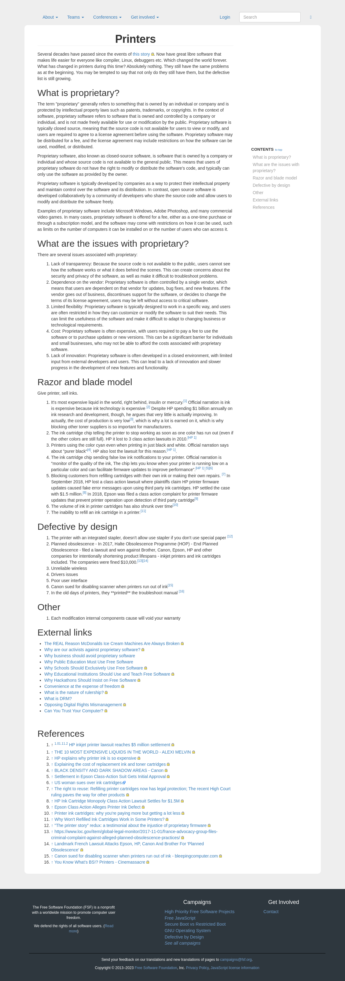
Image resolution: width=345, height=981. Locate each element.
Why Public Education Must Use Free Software (88, 661)
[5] (207, 468)
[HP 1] (192, 437)
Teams (75, 17)
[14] (145, 560)
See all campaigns (183, 943)
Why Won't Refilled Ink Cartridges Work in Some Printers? (109, 819)
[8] (84, 492)
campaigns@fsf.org (236, 959)
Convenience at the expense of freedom (82, 686)
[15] (170, 585)
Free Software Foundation (156, 968)
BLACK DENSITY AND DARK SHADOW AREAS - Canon (108, 770)
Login (225, 17)
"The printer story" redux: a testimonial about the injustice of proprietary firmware (130, 825)
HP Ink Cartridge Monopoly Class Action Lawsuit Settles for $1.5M (117, 800)
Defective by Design (184, 937)
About (50, 17)
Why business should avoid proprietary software (89, 655)
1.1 (61, 743)
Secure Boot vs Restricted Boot (195, 924)
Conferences (107, 17)
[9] (196, 498)
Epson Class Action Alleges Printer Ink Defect (97, 807)
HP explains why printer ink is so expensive (95, 758)
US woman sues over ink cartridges (88, 782)
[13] (140, 560)
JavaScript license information (235, 968)
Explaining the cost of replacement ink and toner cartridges (110, 764)
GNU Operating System (188, 930)
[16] (181, 591)
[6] (211, 468)
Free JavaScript (180, 918)
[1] (185, 401)
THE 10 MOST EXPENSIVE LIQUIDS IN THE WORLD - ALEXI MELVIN (122, 752)
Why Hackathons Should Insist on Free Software (90, 680)
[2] (148, 407)
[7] (224, 474)
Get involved (145, 17)
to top (278, 149)
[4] (89, 450)
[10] (175, 505)
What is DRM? (58, 698)
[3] (132, 419)
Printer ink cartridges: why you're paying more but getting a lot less (117, 813)
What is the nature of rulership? (74, 692)
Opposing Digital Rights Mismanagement (83, 704)
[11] (143, 511)
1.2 (65, 743)
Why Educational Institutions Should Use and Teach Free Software (107, 674)
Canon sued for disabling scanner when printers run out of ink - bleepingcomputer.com (136, 856)
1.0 (56, 743)
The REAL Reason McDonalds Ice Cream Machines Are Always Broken (112, 643)
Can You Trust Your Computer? (73, 710)
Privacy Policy (197, 968)
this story (141, 54)
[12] (230, 536)
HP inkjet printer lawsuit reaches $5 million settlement (119, 744)
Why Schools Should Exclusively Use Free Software (93, 668)
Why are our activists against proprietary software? (92, 649)
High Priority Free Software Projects (200, 911)
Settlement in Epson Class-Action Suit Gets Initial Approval (110, 776)
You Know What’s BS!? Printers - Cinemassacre (99, 862)
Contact (271, 911)
